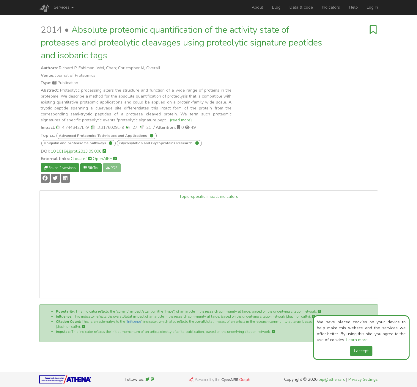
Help (353, 7)
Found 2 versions (60, 167)
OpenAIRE (105, 159)
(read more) (181, 120)
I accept (361, 351)
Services (64, 7)
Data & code (301, 7)
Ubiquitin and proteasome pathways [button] (75, 143)
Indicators (331, 7)
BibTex (91, 167)
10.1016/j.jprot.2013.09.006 (78, 151)
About (257, 7)
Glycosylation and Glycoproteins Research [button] (156, 143)
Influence (134, 321)
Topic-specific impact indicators (208, 196)
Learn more (357, 340)
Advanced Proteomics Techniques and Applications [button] (103, 135)
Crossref (81, 159)
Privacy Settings (363, 379)
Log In (372, 7)
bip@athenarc (332, 379)
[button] (58, 127)
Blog (276, 7)
